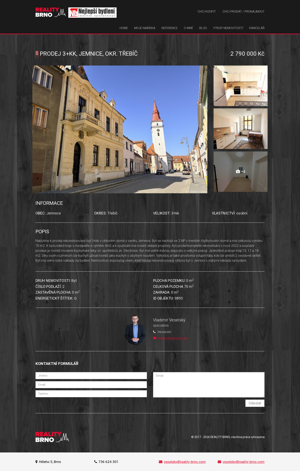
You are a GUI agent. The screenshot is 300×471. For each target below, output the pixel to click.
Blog (203, 28)
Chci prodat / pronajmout (244, 11)
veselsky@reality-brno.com (170, 338)
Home (124, 28)
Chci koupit (207, 11)
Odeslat (255, 403)
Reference (170, 28)
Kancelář (257, 28)
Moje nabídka (144, 28)
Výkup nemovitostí (228, 28)
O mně (188, 28)
